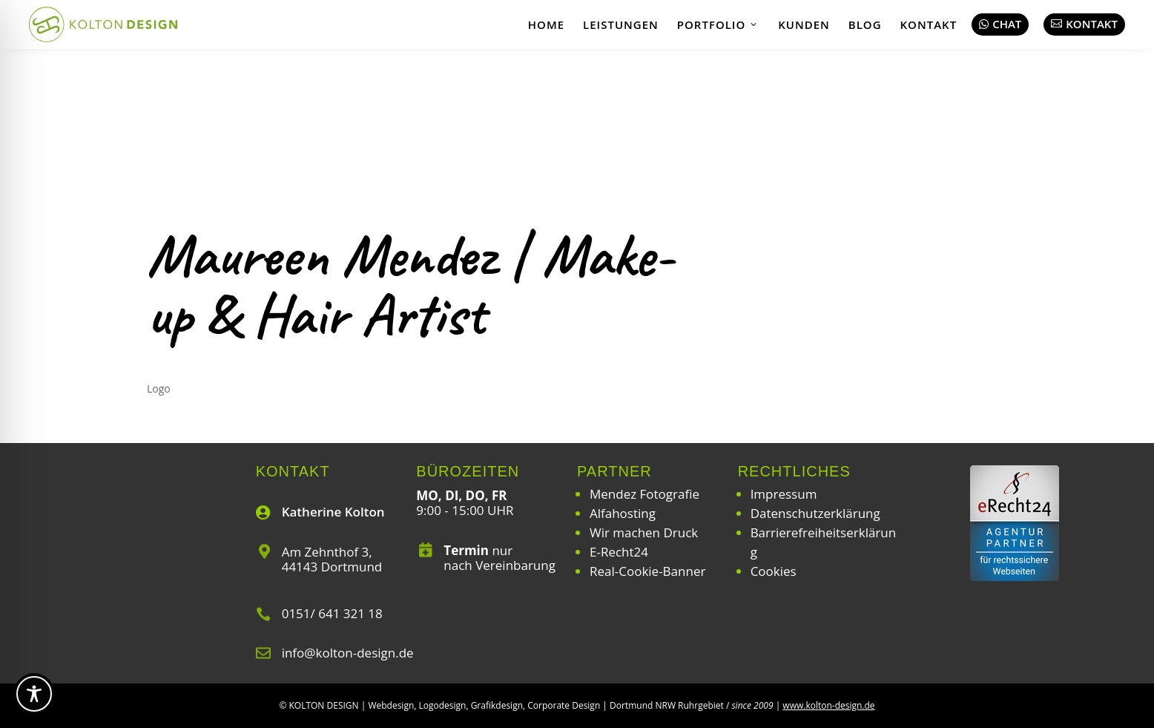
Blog (865, 24)
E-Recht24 (619, 551)
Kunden (804, 24)
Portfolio (718, 24)
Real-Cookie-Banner (647, 571)
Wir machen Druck (644, 532)
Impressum (784, 493)
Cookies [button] (774, 571)
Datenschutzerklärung (815, 513)
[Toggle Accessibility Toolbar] (34, 694)
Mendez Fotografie (644, 493)
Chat (1000, 23)
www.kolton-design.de (828, 705)
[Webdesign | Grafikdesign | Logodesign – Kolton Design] (103, 24)
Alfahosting (623, 513)
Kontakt (928, 24)
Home (546, 24)
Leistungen (621, 24)
